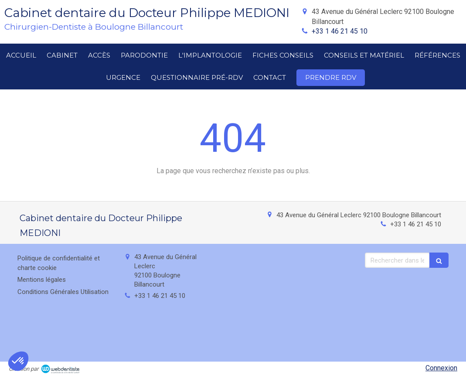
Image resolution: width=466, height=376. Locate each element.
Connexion (441, 368)
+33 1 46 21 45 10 (339, 31)
